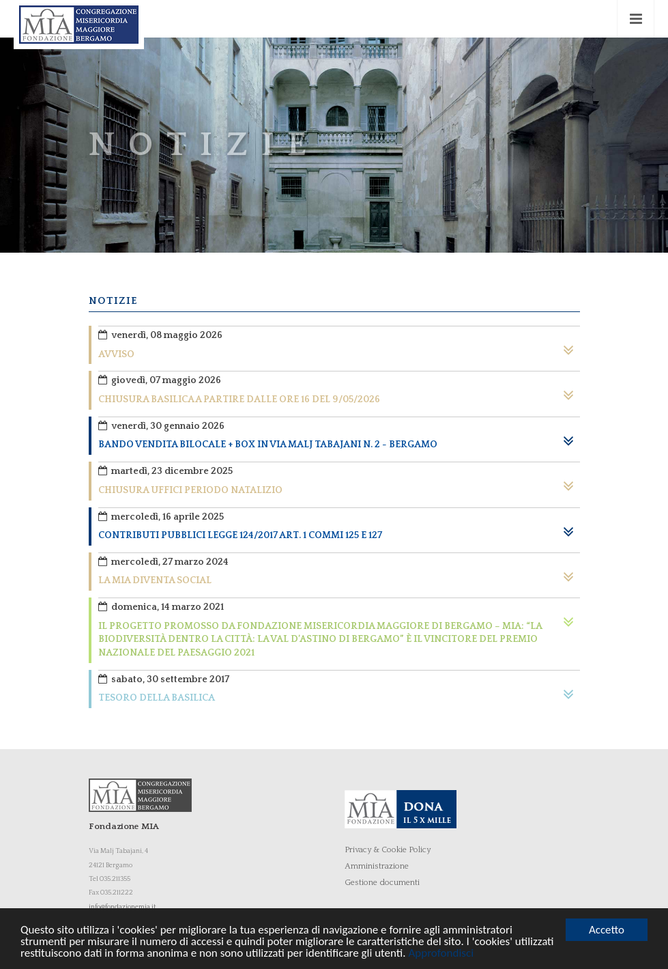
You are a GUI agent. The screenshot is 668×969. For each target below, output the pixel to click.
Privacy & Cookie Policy (388, 849)
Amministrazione (377, 866)
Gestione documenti (382, 882)
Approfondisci (441, 953)
